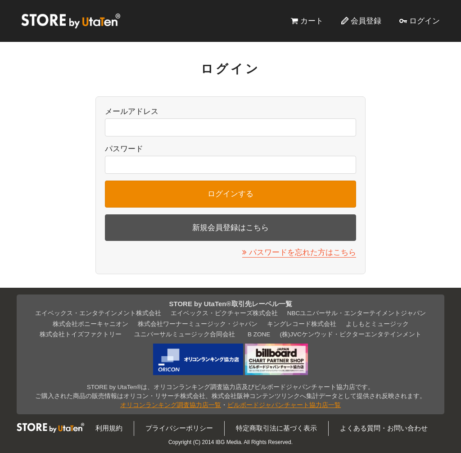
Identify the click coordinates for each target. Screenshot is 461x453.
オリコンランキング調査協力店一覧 (170, 405)
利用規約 (108, 428)
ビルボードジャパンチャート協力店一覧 (284, 405)
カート (311, 21)
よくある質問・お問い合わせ (384, 428)
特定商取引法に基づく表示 (276, 428)
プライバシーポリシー (179, 428)
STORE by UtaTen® (70, 20)
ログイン (424, 21)
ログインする (230, 194)
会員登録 (366, 21)
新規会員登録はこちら (230, 227)
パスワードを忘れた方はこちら (302, 252)
